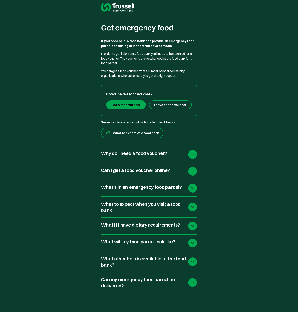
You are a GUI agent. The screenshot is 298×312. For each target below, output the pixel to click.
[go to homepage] (117, 8)
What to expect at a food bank (132, 133)
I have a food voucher (170, 105)
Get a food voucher (126, 105)
